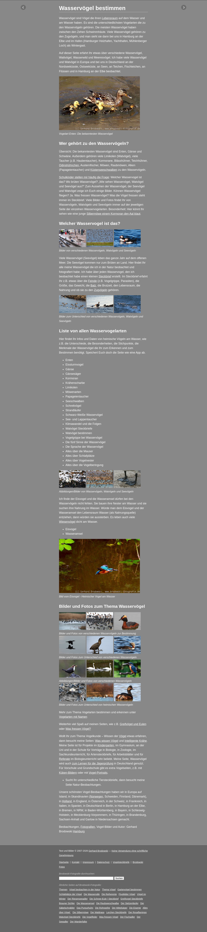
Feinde (92, 281)
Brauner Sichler (67, 903)
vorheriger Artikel (23, 7)
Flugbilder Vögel (127, 894)
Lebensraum (110, 18)
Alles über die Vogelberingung (84, 465)
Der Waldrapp (97, 912)
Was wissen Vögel (106, 740)
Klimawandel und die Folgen (83, 423)
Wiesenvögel (67, 521)
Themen (63, 889)
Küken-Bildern (68, 772)
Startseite (64, 862)
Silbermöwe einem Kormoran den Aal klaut (113, 213)
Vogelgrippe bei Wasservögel (83, 437)
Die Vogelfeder (89, 917)
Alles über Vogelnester (79, 460)
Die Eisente (135, 908)
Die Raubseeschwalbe (107, 903)
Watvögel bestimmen (78, 433)
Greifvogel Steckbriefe (131, 898)
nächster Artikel (183, 7)
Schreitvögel (73, 405)
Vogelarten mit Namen (73, 716)
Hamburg (79, 831)
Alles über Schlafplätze (79, 455)
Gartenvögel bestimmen (129, 889)
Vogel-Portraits (98, 772)
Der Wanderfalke (78, 921)
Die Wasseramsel (85, 903)
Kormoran (71, 378)
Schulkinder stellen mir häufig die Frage (84, 177)
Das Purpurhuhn (85, 908)
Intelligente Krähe (136, 740)
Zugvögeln (100, 290)
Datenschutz (103, 862)
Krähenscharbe (75, 382)
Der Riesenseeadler (77, 898)
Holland (67, 801)
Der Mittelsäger (119, 908)
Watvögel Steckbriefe (78, 428)
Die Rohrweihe (102, 908)
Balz (93, 285)
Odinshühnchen (69, 165)
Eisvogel (70, 529)
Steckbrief (105, 276)
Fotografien (88, 826)
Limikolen (71, 387)
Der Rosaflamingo (137, 912)
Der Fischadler (127, 917)
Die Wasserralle (92, 894)
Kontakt (76, 862)
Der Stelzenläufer (129, 903)
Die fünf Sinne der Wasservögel (85, 442)
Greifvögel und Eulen (133, 724)
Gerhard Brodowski (98, 851)
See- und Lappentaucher (81, 419)
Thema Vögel (109, 889)
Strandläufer (73, 410)
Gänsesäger (73, 373)
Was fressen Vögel (108, 917)
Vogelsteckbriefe (121, 862)
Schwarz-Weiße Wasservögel (84, 414)
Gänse (69, 369)
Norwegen (96, 796)
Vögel (122, 736)
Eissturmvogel (74, 364)
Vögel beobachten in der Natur (84, 889)
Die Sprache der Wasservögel (84, 446)
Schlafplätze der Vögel (70, 894)
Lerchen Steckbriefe (116, 912)
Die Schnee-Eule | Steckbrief (104, 898)
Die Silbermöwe (81, 912)
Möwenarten (73, 392)
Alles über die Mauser (79, 451)
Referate (64, 759)
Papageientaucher (77, 396)
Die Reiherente (109, 894)
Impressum (88, 862)
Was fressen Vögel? (78, 728)
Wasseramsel (74, 533)
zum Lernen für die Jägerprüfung (92, 763)
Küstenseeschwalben (103, 169)
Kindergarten (106, 745)
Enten (69, 360)
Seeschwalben (74, 401)
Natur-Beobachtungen (87, 784)
